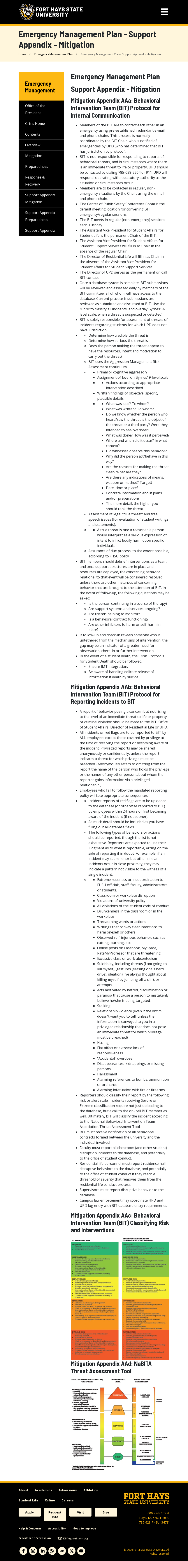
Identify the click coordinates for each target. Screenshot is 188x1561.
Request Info (54, 1514)
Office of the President (35, 109)
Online (50, 1500)
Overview (32, 145)
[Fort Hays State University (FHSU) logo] (51, 12)
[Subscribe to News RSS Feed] (52, 1551)
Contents (32, 134)
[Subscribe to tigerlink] (62, 1551)
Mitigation (33, 155)
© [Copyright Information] (125, 1550)
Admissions (68, 1490)
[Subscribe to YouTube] (81, 1551)
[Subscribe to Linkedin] (42, 1551)
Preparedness (36, 166)
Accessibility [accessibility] (57, 1528)
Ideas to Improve (84, 1528)
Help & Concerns (30, 1528)
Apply (29, 1512)
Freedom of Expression (35, 1538)
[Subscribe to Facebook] (23, 1551)
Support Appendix (40, 230)
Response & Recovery (35, 181)
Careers (67, 1500)
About (23, 1490)
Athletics (90, 1490)
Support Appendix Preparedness (40, 216)
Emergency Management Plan (53, 54)
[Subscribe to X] (71, 1551)
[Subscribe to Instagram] (33, 1551)
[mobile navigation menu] (164, 12)
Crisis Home (35, 123)
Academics (43, 1490)
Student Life (28, 1500)
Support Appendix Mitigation (40, 198)
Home (22, 54)
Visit (80, 1512)
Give (105, 1512)
